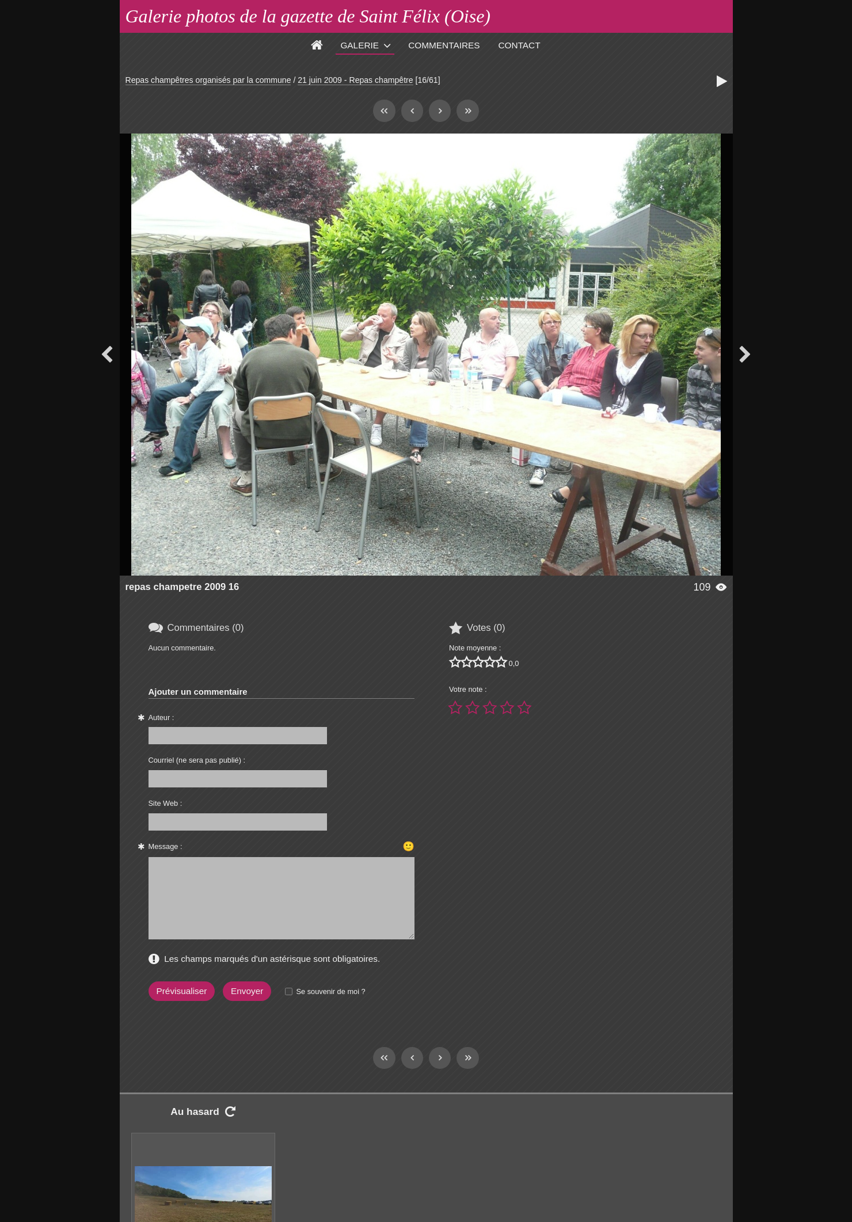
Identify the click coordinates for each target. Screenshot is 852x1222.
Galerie (359, 45)
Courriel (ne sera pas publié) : (197, 760)
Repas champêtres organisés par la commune (208, 80)
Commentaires (444, 45)
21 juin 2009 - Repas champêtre (355, 80)
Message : (165, 846)
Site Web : (165, 803)
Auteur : (161, 717)
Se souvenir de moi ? (330, 991)
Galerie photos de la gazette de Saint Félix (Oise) (308, 16)
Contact (520, 45)
